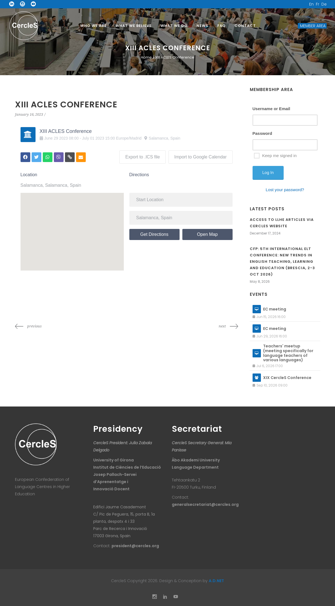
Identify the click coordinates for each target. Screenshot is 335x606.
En (311, 4)
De (324, 4)
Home (146, 57)
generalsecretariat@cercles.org (205, 504)
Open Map (207, 234)
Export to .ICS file (142, 157)
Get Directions (154, 234)
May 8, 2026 (260, 281)
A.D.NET (216, 581)
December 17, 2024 (265, 233)
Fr (317, 4)
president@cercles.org (135, 546)
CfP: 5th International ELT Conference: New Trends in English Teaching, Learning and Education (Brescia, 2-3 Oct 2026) (282, 261)
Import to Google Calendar (200, 157)
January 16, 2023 (29, 114)
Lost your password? (285, 189)
